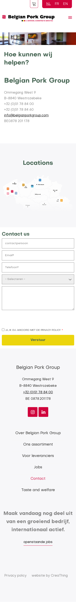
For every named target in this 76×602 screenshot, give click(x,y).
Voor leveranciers (38, 456)
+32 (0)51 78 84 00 (38, 392)
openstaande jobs (38, 542)
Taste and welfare (38, 490)
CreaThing (59, 575)
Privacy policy (15, 575)
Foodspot (34, 4)
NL (48, 4)
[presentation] (32, 320)
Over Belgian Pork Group (38, 433)
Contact (38, 479)
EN (65, 4)
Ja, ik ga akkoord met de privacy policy (33, 330)
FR (57, 4)
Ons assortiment (38, 444)
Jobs (38, 467)
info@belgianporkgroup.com (26, 115)
